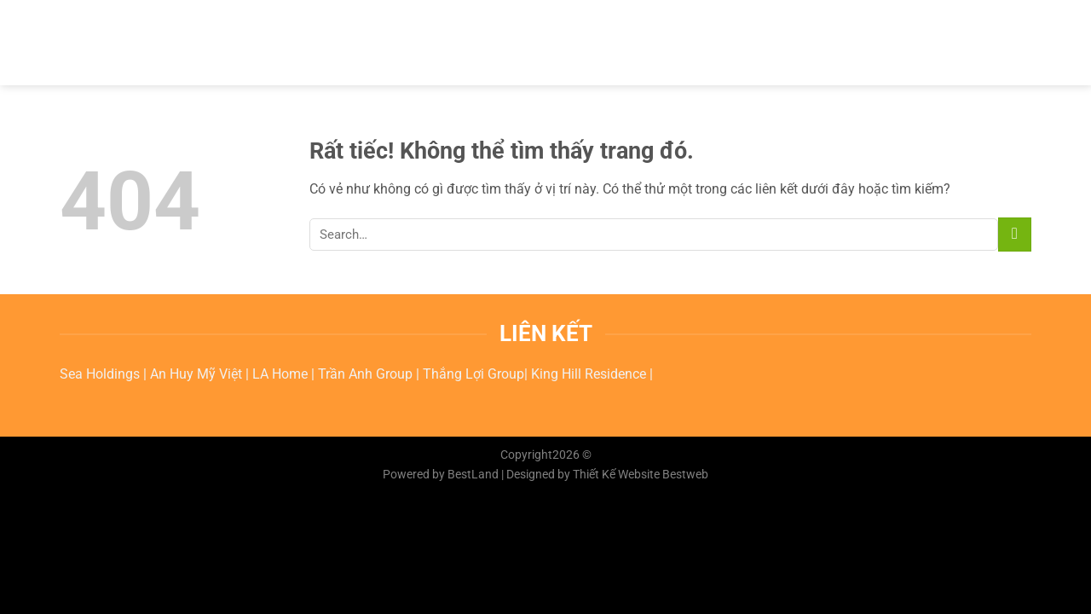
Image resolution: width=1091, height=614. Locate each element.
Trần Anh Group (367, 374)
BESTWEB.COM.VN (145, 42)
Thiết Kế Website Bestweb (640, 474)
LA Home (281, 374)
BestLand (473, 474)
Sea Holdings (101, 374)
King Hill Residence (590, 374)
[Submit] (1014, 234)
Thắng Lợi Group (473, 374)
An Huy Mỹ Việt (197, 374)
